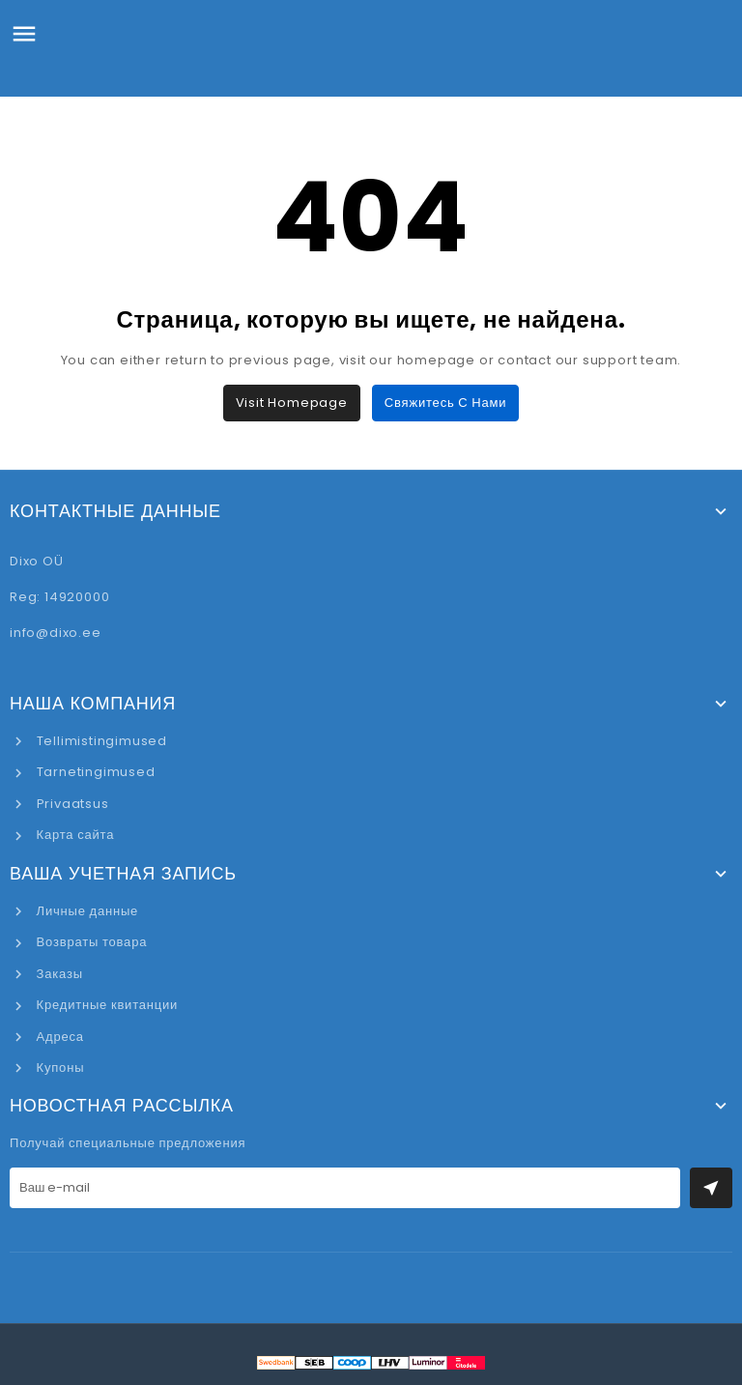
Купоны (58, 1067)
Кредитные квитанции (105, 1004)
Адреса (58, 1036)
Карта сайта (73, 834)
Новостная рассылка (122, 1105)
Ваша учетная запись (123, 873)
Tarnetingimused (94, 772)
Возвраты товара (90, 942)
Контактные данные (115, 511)
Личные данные (85, 911)
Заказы (58, 974)
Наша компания (93, 703)
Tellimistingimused (100, 741)
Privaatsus (71, 803)
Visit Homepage (292, 402)
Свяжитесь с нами (445, 402)
